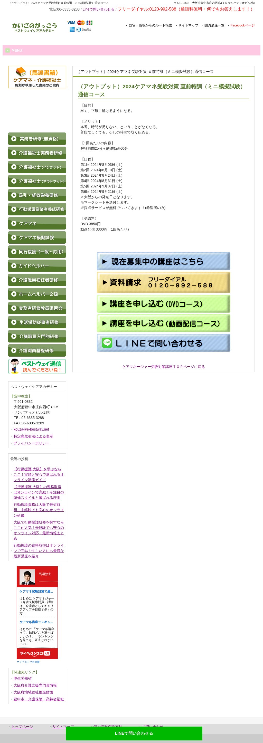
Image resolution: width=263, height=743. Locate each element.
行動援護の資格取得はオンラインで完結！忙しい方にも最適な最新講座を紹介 (39, 550)
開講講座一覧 (214, 25)
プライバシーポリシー (32, 443)
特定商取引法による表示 (33, 436)
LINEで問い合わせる (134, 733)
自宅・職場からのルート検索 (150, 25)
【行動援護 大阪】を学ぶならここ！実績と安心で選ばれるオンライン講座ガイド (39, 474)
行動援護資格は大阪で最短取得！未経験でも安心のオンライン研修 (39, 509)
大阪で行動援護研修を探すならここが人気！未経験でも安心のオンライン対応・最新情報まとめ (39, 530)
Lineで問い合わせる (99, 9)
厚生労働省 (23, 678)
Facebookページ (243, 25)
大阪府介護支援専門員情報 (35, 685)
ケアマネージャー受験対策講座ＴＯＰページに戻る (163, 367)
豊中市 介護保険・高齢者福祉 (39, 699)
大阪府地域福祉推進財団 (33, 692)
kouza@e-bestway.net (31, 429)
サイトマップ (188, 25)
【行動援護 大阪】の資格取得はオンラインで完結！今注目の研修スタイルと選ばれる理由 (39, 492)
